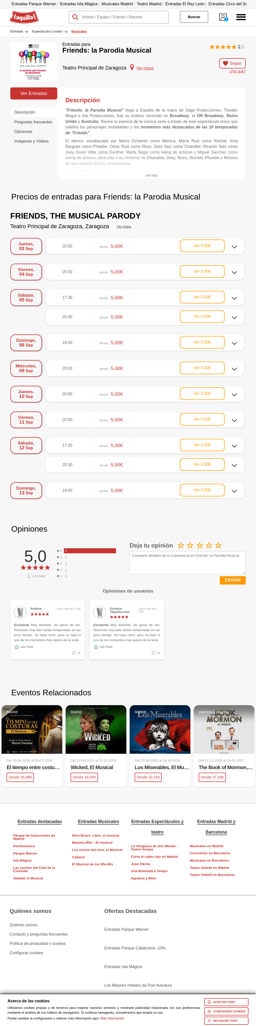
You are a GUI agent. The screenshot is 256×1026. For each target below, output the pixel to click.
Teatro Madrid (149, 4)
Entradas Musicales (98, 821)
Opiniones (23, 131)
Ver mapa (124, 226)
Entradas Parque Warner (34, 4)
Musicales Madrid (117, 4)
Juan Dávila (140, 863)
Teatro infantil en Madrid (209, 867)
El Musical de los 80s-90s (92, 864)
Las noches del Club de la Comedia (34, 869)
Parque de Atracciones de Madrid (34, 836)
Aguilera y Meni (143, 878)
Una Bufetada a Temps (149, 871)
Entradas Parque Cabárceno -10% (135, 934)
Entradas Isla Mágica (78, 4)
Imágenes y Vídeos (31, 141)
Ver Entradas (33, 93)
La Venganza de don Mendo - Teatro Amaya (154, 847)
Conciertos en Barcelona (210, 853)
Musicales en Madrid (206, 845)
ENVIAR (233, 580)
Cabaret (78, 857)
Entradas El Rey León (184, 4)
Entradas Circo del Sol (228, 4)
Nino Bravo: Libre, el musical (95, 835)
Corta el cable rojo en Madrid (154, 856)
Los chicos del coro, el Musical (97, 849)
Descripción (24, 112)
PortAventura (24, 845)
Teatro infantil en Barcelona (212, 874)
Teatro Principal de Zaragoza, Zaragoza (59, 226)
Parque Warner (25, 853)
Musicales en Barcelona (209, 860)
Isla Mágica (22, 860)
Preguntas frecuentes (33, 122)
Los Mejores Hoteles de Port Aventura (138, 952)
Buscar (194, 17)
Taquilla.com (21, 13)
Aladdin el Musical (28, 878)
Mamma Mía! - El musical (92, 842)
